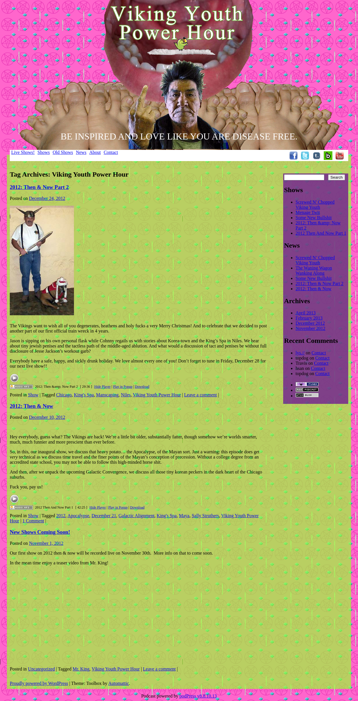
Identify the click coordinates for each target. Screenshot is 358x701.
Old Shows (63, 152)
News (81, 152)
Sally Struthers (205, 515)
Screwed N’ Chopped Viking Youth (315, 260)
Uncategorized (41, 668)
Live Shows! (23, 152)
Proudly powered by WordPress (39, 683)
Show (33, 394)
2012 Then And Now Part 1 (321, 233)
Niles (126, 394)
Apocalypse (78, 515)
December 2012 (310, 323)
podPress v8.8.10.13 (198, 696)
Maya (184, 515)
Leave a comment (200, 394)
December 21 (104, 515)
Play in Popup (122, 387)
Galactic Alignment (137, 515)
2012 (60, 515)
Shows (43, 152)
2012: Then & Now (31, 406)
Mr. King (81, 668)
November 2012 (310, 328)
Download (142, 387)
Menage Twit (308, 212)
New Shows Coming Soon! (40, 532)
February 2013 (309, 318)
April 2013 (306, 312)
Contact (111, 152)
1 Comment (33, 520)
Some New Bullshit (314, 217)
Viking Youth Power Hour (157, 394)
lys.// (300, 352)
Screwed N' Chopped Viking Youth (315, 205)
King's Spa (84, 394)
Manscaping (107, 394)
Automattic (118, 683)
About (95, 152)
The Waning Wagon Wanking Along (314, 270)
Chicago (63, 394)
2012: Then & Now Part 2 (39, 187)
